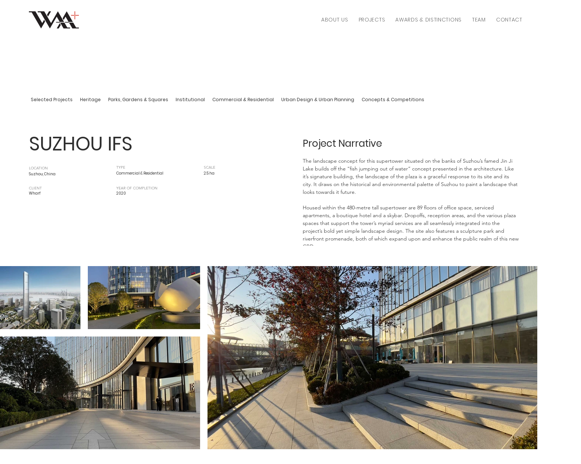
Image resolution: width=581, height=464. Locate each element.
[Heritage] (90, 100)
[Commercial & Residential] (243, 100)
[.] (228, 191)
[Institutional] (190, 100)
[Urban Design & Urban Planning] (318, 100)
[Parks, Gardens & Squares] (138, 100)
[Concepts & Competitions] (393, 100)
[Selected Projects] (51, 100)
